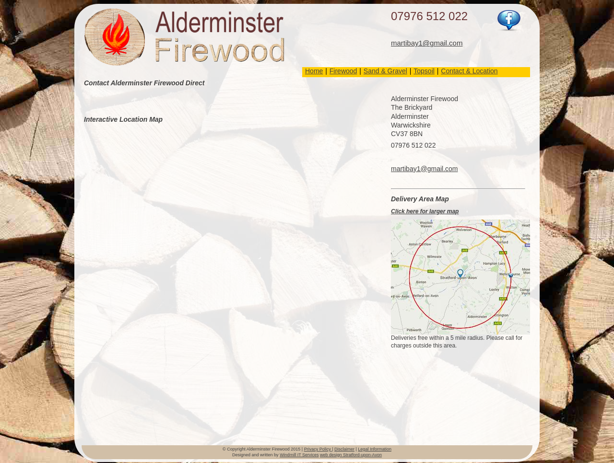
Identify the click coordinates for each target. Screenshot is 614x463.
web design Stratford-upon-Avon (351, 454)
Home (314, 71)
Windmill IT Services (299, 454)
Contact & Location (469, 71)
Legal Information (374, 449)
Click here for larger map (425, 211)
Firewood (343, 71)
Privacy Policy (318, 449)
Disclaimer (344, 449)
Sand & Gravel (385, 71)
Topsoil (424, 71)
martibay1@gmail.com (426, 43)
